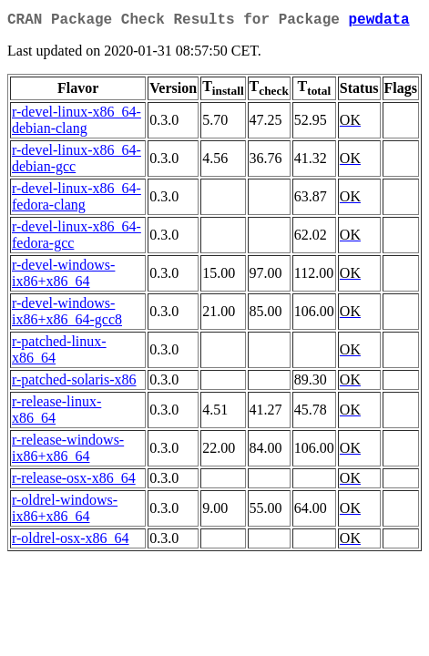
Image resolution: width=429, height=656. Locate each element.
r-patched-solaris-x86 (74, 383)
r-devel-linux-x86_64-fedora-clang (76, 200)
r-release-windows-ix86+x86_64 (68, 451)
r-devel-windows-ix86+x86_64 (63, 276)
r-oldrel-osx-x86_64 (70, 541)
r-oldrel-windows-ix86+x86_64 (64, 512)
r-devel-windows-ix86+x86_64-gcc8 (67, 315)
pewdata (378, 22)
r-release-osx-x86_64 (74, 481)
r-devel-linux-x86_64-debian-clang (76, 123)
